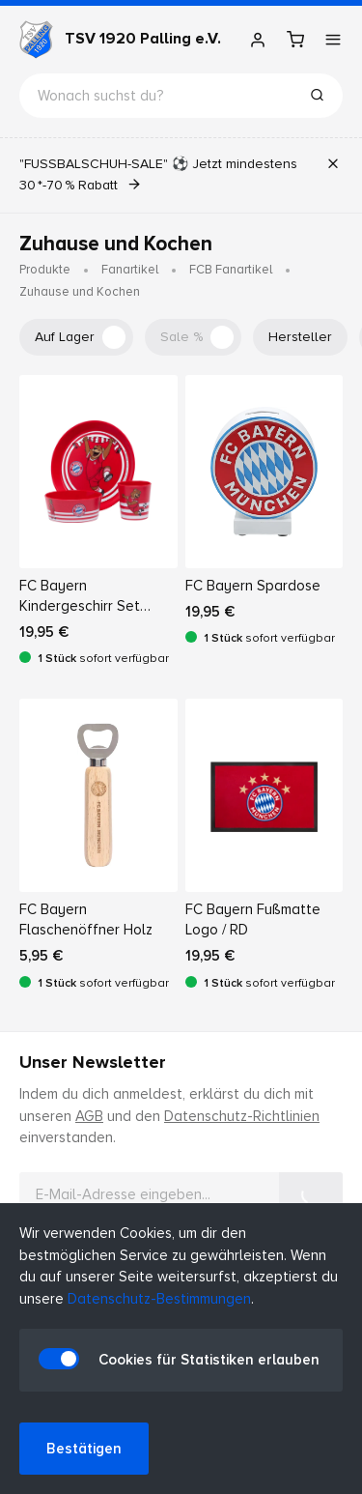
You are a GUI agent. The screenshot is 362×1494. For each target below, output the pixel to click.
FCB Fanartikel (230, 269)
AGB (89, 1116)
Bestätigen (84, 1448)
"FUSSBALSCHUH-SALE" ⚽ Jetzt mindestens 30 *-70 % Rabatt (158, 174)
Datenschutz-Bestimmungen (159, 1298)
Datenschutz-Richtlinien (242, 1116)
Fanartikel (129, 269)
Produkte (44, 269)
